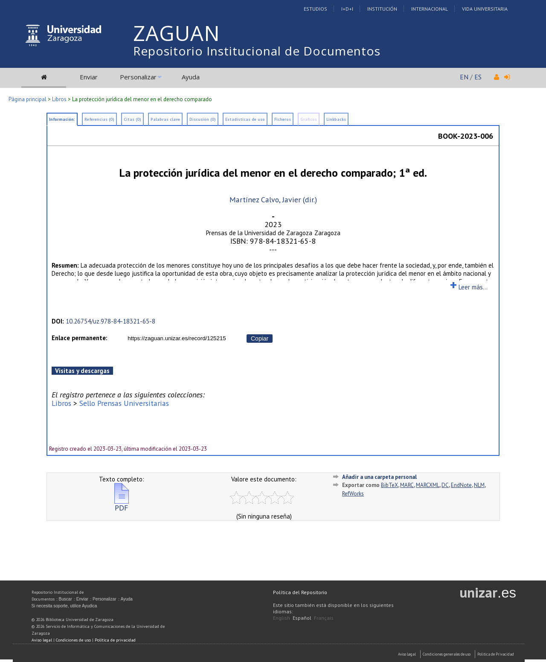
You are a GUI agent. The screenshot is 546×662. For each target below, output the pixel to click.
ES (478, 77)
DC (445, 485)
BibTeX (389, 485)
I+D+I (347, 9)
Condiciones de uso (73, 640)
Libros (59, 99)
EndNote (461, 485)
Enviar (89, 77)
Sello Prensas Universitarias (124, 403)
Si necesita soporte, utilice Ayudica (64, 606)
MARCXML (427, 485)
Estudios (315, 9)
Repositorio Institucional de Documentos (256, 51)
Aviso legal (42, 640)
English (281, 618)
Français (324, 618)
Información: (62, 119)
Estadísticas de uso (245, 119)
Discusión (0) (202, 119)
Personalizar (138, 77)
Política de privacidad (115, 640)
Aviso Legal (407, 654)
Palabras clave (165, 119)
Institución (382, 9)
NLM (479, 485)
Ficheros (282, 119)
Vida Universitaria (485, 9)
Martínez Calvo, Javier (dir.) (273, 199)
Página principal (27, 99)
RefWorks (353, 493)
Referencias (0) (99, 119)
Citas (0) (132, 119)
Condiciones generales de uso (446, 654)
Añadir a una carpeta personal (379, 477)
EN (464, 77)
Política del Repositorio (300, 592)
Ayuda (191, 77)
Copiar (259, 338)
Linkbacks (336, 119)
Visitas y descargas (82, 371)
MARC (407, 485)
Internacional (429, 9)
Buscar (65, 599)
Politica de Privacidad (495, 654)
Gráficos (308, 119)
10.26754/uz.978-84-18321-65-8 (110, 321)
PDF (121, 504)
